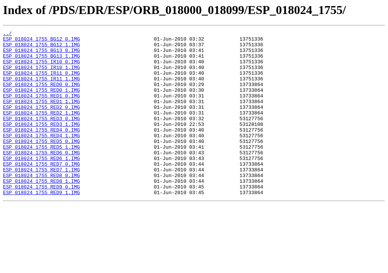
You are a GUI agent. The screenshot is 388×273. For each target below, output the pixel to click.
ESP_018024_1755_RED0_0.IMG (41, 95)
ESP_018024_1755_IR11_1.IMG (41, 88)
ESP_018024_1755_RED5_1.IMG (41, 170)
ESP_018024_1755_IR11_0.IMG (41, 81)
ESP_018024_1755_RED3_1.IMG (41, 143)
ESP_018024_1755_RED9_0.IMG (41, 218)
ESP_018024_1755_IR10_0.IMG (41, 68)
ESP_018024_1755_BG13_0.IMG (41, 54)
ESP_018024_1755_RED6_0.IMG (41, 177)
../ (7, 34)
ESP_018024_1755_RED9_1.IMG (41, 225)
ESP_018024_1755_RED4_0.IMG (41, 150)
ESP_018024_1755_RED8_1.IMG (41, 211)
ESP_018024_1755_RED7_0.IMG (41, 191)
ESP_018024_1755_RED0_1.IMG (41, 102)
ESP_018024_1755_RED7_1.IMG (41, 198)
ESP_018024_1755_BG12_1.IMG (41, 47)
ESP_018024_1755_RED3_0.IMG (41, 136)
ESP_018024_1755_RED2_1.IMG (41, 129)
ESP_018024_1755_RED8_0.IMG (41, 204)
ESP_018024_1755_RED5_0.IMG (41, 163)
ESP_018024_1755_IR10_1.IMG (41, 75)
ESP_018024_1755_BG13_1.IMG (41, 61)
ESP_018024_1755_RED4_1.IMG (41, 157)
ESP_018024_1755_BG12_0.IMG (41, 41)
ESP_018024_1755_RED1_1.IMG (41, 116)
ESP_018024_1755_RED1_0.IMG (41, 109)
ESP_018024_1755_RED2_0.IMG (41, 122)
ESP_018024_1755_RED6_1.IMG (41, 184)
